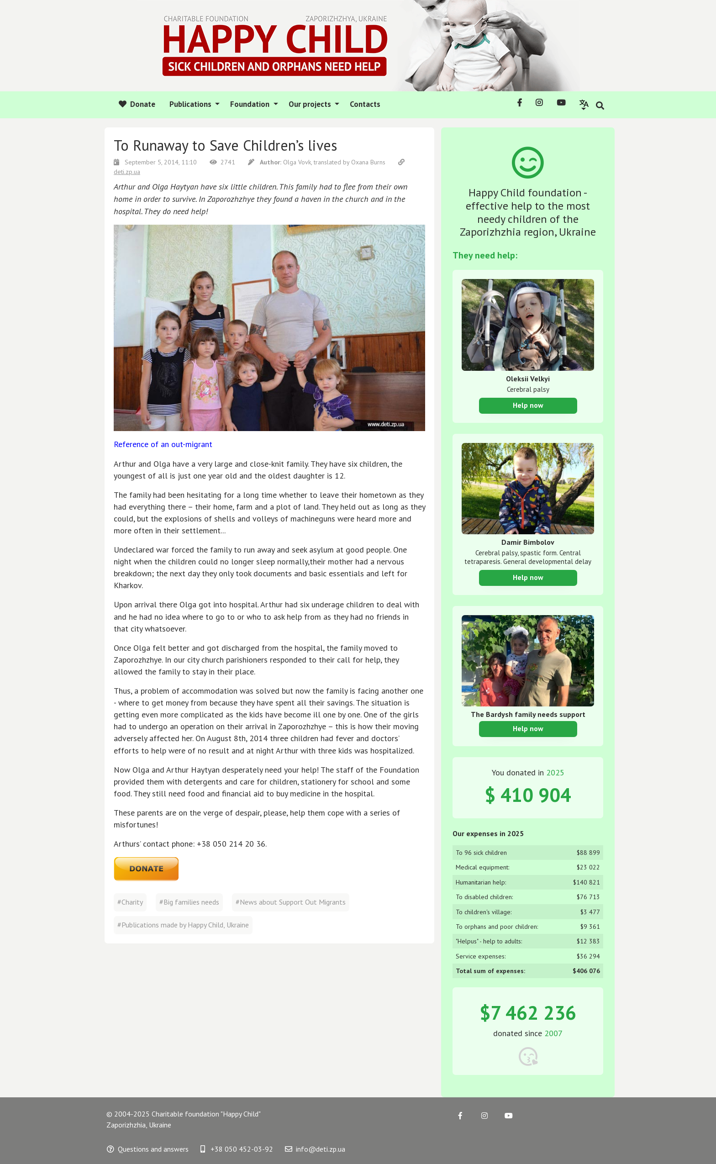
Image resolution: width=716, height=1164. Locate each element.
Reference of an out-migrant (163, 444)
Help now (528, 405)
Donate (137, 104)
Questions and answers (148, 1148)
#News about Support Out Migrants (291, 901)
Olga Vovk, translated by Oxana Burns (317, 162)
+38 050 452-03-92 (236, 1148)
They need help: (485, 255)
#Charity (130, 901)
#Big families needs (189, 901)
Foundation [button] (250, 104)
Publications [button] (191, 104)
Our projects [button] (311, 104)
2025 (555, 772)
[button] (584, 104)
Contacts (365, 104)
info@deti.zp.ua (315, 1148)
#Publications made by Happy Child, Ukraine (183, 924)
